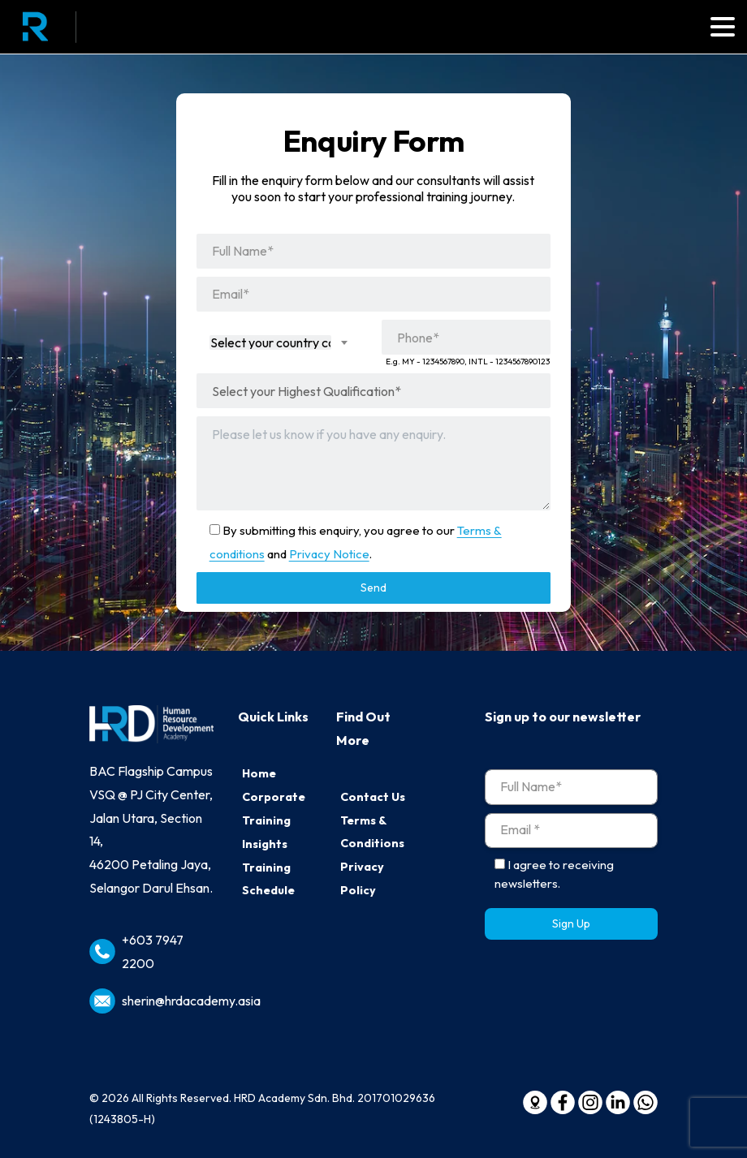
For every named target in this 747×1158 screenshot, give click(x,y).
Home (259, 773)
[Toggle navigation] (722, 27)
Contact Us (372, 797)
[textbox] (270, 342)
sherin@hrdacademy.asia (191, 1000)
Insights (264, 844)
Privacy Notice (329, 554)
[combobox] (280, 342)
